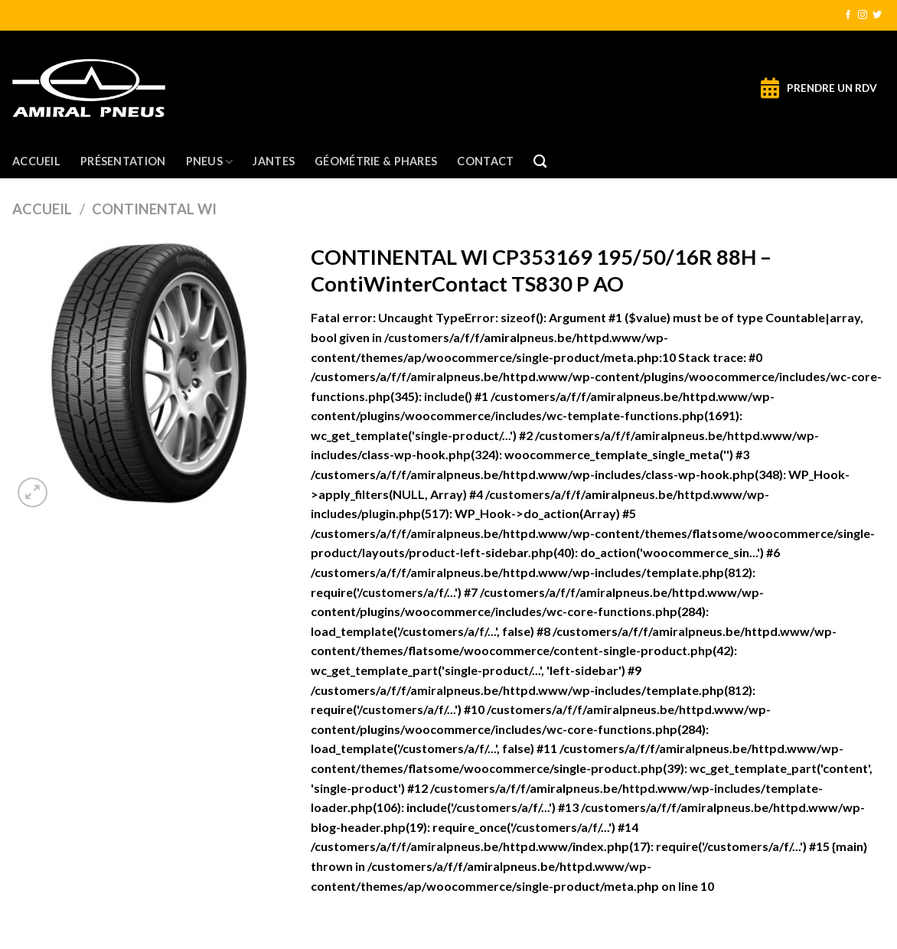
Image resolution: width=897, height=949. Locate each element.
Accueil (36, 161)
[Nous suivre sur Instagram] (862, 15)
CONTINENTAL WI (154, 209)
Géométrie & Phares (376, 161)
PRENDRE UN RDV (832, 88)
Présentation (122, 161)
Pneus (209, 162)
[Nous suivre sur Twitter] (877, 15)
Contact (485, 161)
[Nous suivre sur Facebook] (848, 15)
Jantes (274, 161)
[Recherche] (539, 162)
